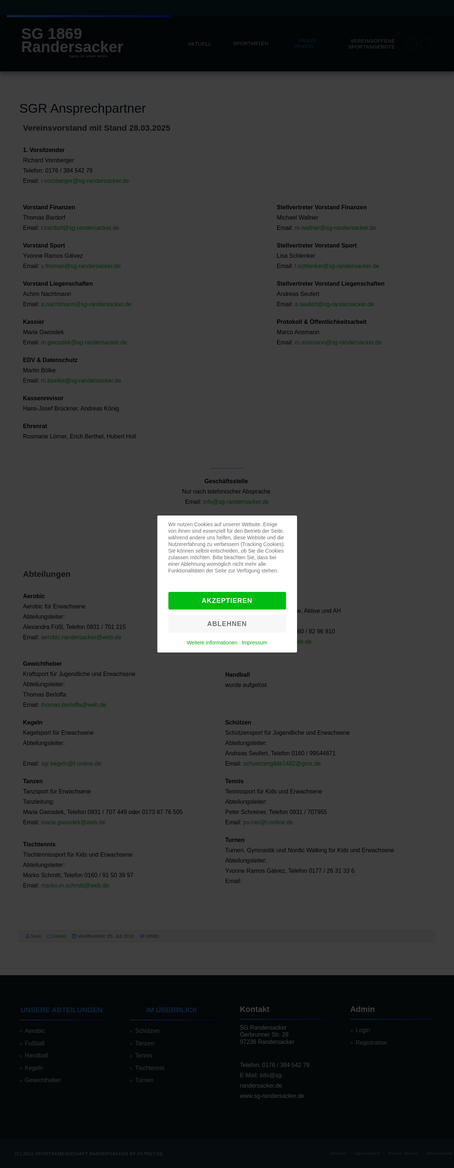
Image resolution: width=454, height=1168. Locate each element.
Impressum (254, 643)
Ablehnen (227, 624)
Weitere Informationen (212, 643)
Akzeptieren (226, 600)
